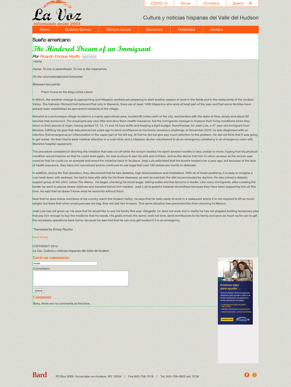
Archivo (216, 29)
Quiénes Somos (78, 29)
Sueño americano (51, 40)
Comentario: (41, 268)
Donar (185, 3)
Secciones (154, 29)
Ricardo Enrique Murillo (60, 56)
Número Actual (118, 29)
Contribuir (212, 3)
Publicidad (186, 29)
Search (238, 3)
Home (45, 29)
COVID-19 (159, 3)
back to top (40, 237)
